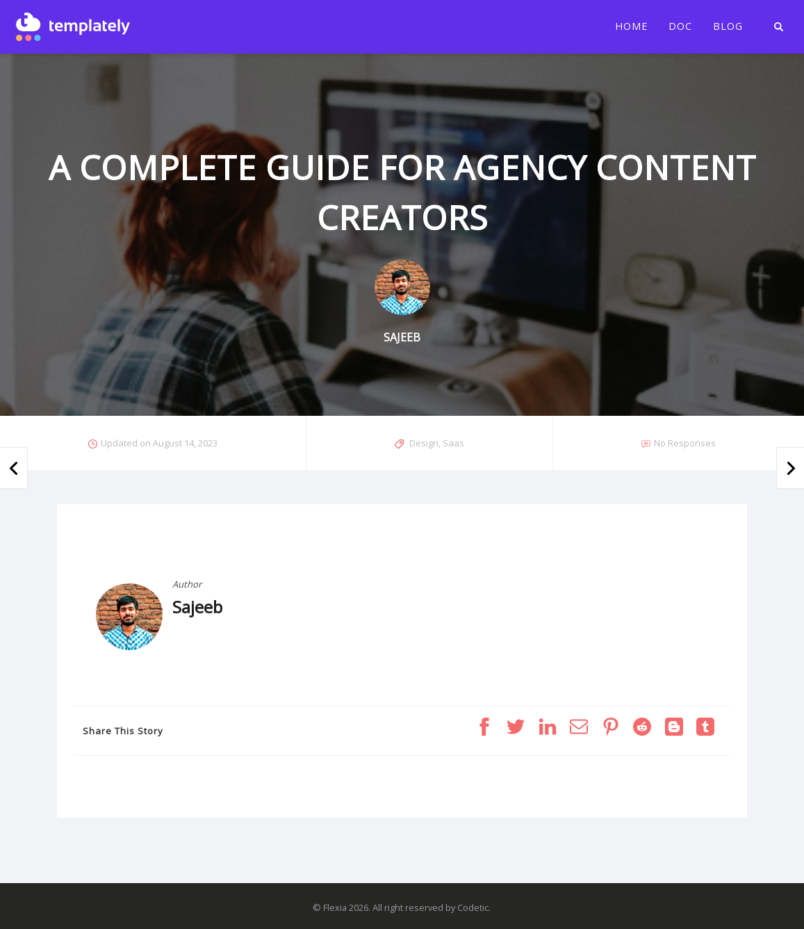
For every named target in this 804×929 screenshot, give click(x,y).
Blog (728, 26)
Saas (453, 443)
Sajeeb (197, 606)
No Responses (685, 443)
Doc (680, 26)
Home (631, 26)
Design (423, 443)
